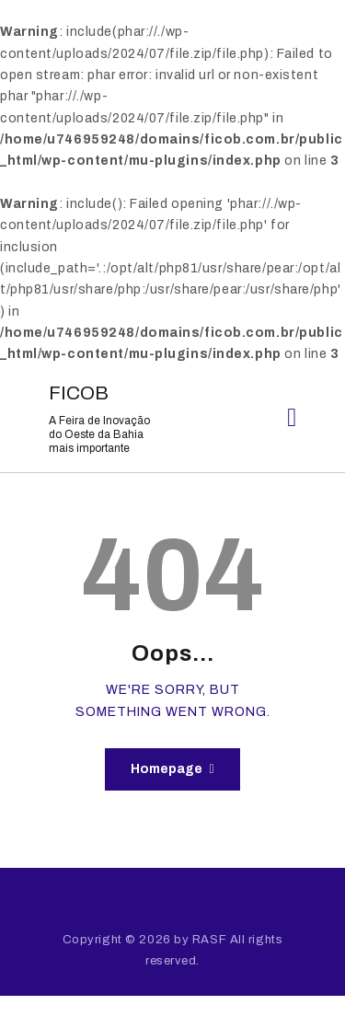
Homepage (166, 769)
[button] (291, 418)
